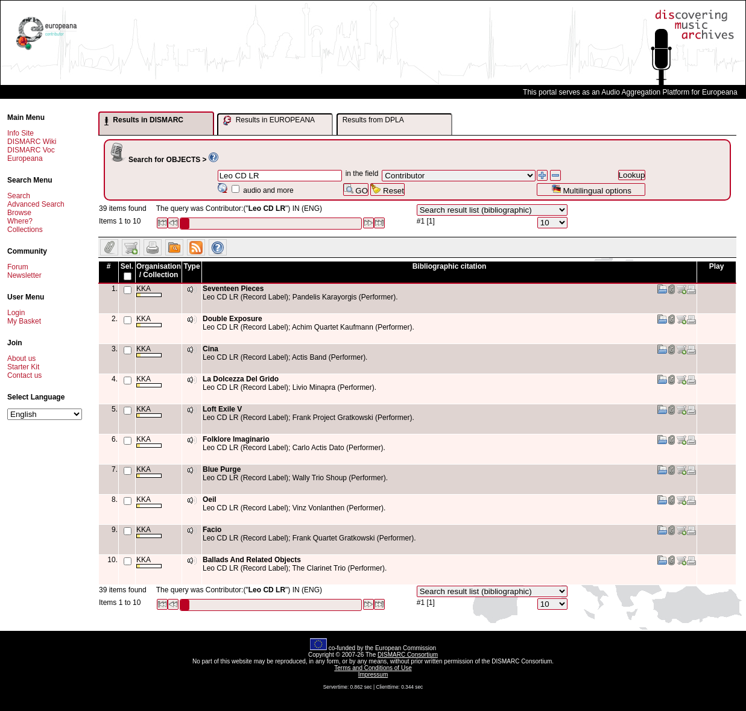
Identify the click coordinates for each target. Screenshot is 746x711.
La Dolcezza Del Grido (241, 379)
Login (16, 313)
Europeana (25, 158)
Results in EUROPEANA (269, 120)
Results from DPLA (373, 120)
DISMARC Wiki (31, 141)
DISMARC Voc (31, 150)
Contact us (24, 375)
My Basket (24, 321)
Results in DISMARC (143, 120)
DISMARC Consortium (408, 654)
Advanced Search (36, 204)
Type (191, 266)
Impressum (373, 674)
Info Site (20, 133)
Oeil (210, 499)
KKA (149, 290)
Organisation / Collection (158, 270)
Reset (387, 189)
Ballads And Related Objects (252, 560)
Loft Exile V (222, 409)
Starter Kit (23, 367)
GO (356, 189)
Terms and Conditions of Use (372, 668)
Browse (19, 212)
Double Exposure (232, 319)
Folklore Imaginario (236, 439)
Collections (25, 229)
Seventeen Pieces (233, 288)
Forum (17, 267)
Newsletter (24, 275)
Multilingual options (591, 189)
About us (21, 358)
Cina (210, 349)
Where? (20, 221)
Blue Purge (222, 469)
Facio (212, 529)
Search (18, 196)
